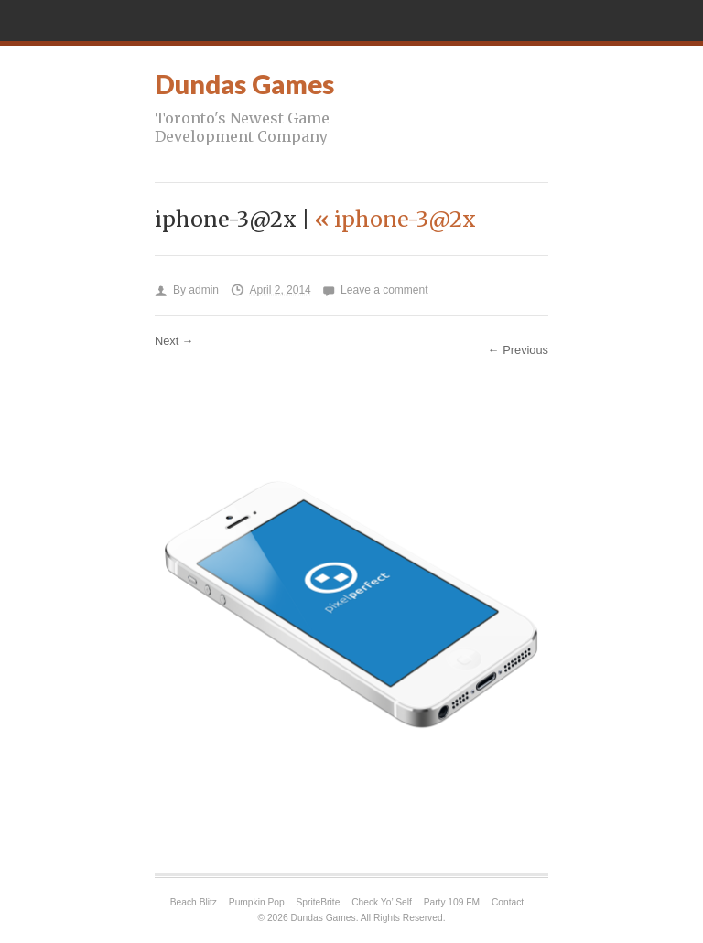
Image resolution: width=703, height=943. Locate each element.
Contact (508, 902)
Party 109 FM (452, 902)
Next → (174, 341)
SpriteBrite (319, 902)
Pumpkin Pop (257, 902)
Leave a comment (384, 290)
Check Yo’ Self (382, 902)
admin (204, 290)
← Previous (518, 350)
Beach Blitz (193, 902)
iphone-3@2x (395, 219)
